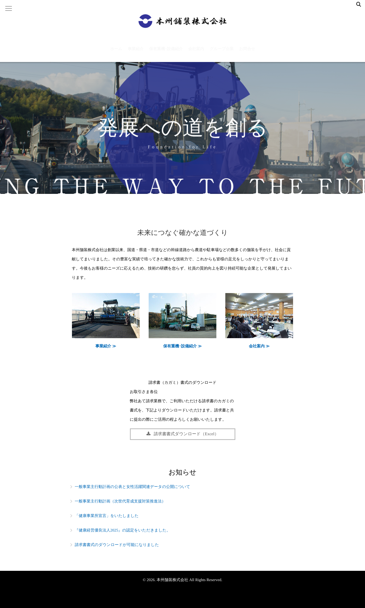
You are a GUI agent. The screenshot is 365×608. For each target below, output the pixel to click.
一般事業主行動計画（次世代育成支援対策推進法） (120, 501)
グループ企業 (221, 52)
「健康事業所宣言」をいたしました (107, 516)
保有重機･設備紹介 (166, 52)
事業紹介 (136, 52)
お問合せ (247, 52)
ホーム (116, 52)
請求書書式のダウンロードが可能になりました (117, 545)
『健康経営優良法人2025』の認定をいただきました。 (123, 530)
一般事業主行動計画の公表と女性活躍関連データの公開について (132, 487)
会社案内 (196, 52)
